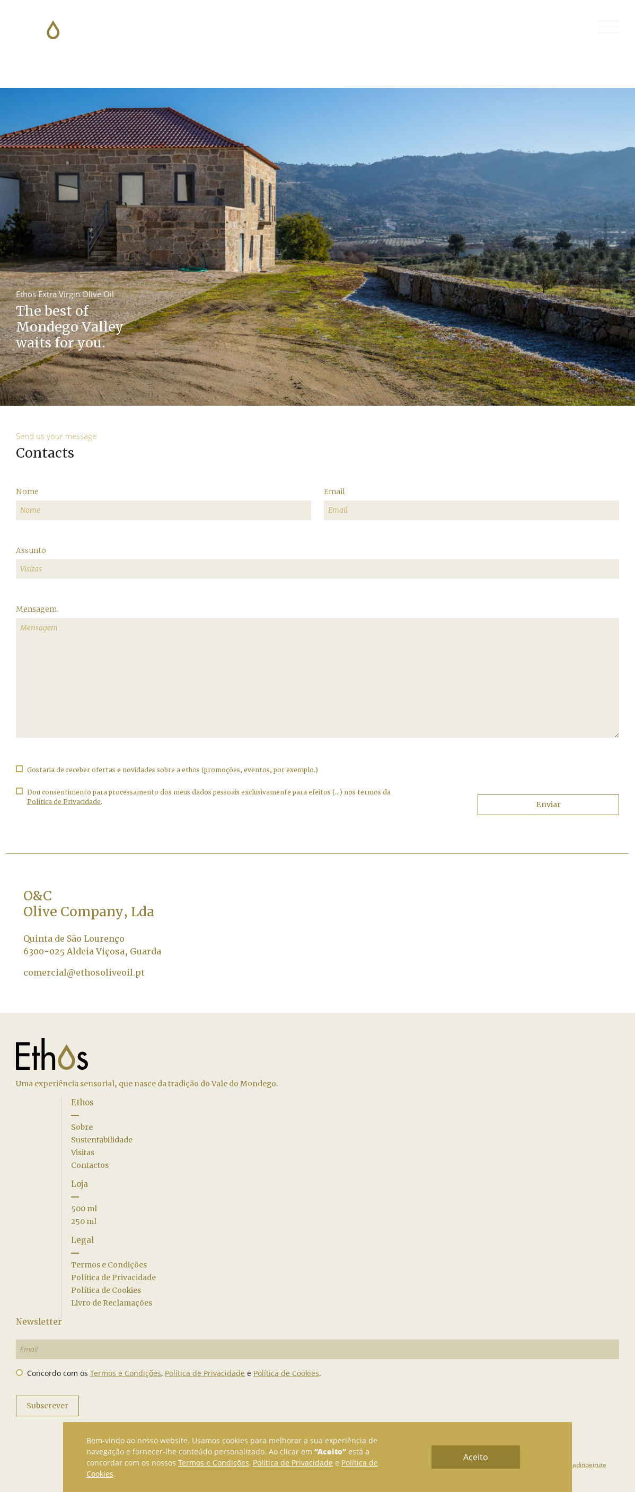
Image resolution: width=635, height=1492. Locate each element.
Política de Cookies (106, 1290)
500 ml (84, 1208)
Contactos (90, 1165)
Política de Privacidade (113, 1277)
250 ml (83, 1221)
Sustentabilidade (102, 1140)
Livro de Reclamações (111, 1303)
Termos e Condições (109, 1265)
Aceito (475, 1457)
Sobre (82, 1127)
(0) (575, 27)
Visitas (82, 1152)
